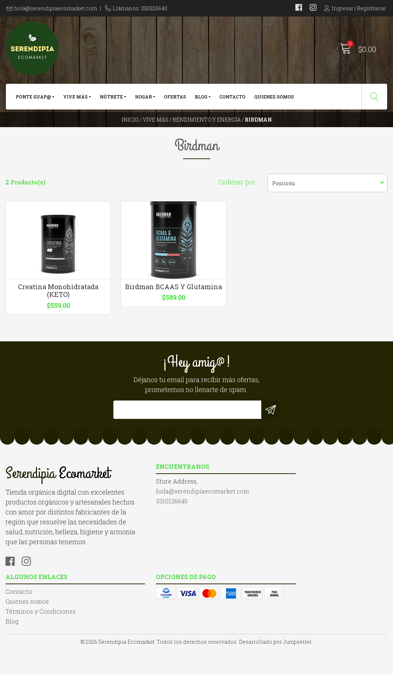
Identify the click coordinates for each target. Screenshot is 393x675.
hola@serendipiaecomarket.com (55, 8)
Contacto (232, 98)
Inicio (130, 126)
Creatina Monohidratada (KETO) (49, 313)
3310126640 (119, 546)
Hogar (143, 98)
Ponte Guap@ (33, 98)
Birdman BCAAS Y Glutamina (147, 313)
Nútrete (111, 98)
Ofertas (175, 98)
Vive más (75, 98)
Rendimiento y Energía (206, 126)
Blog (201, 98)
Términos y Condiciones (237, 537)
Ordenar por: (237, 198)
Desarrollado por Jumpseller (275, 667)
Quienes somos (274, 98)
